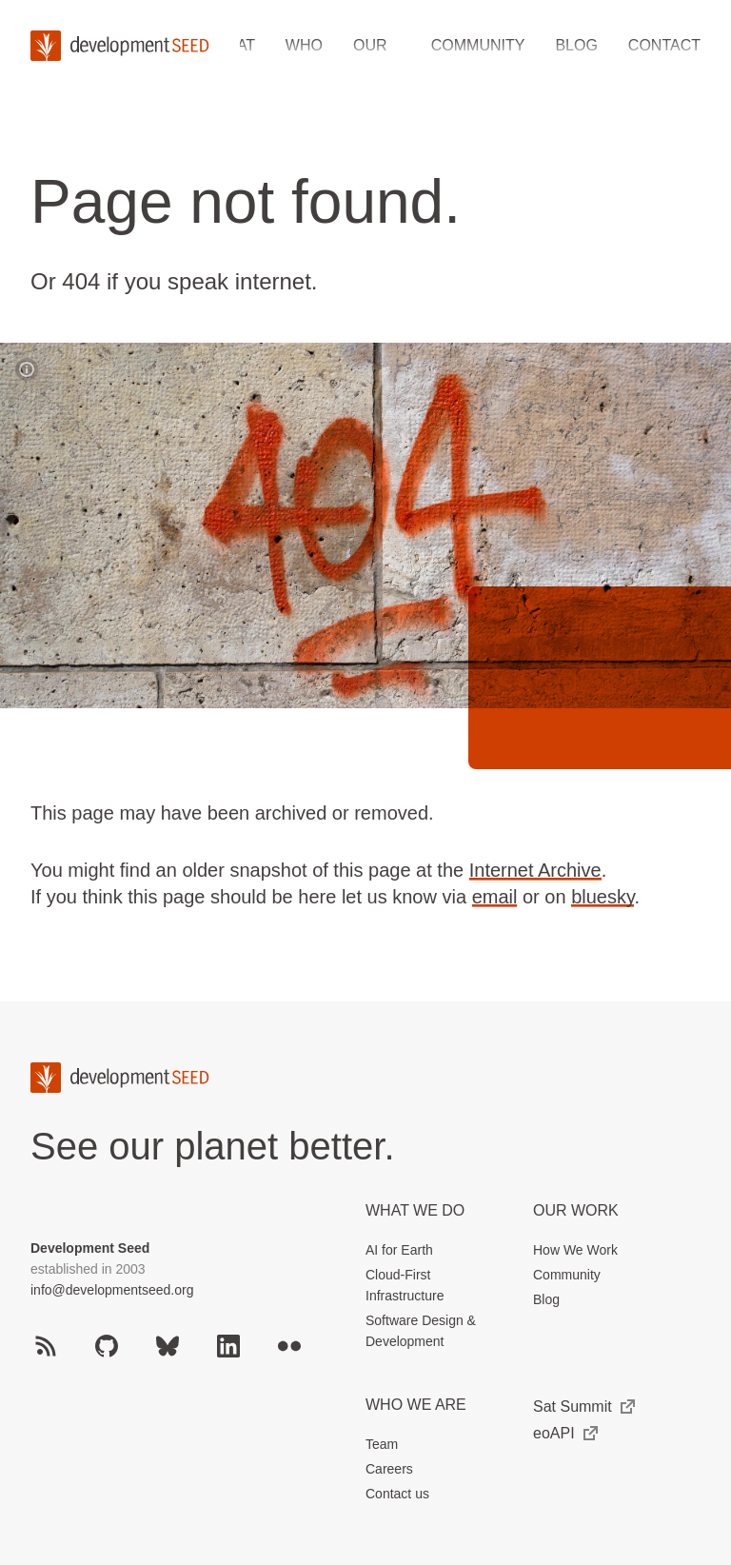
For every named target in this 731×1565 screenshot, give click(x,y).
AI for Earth (399, 1250)
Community (478, 45)
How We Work (575, 1250)
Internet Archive (535, 870)
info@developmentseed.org (111, 1290)
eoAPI (565, 1433)
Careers (389, 1468)
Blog (576, 45)
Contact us (397, 1493)
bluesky (602, 896)
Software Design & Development (421, 1331)
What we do (415, 1210)
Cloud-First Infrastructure (405, 1285)
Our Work (576, 1210)
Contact (664, 45)
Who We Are (416, 1405)
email (495, 896)
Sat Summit (584, 1406)
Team (382, 1444)
